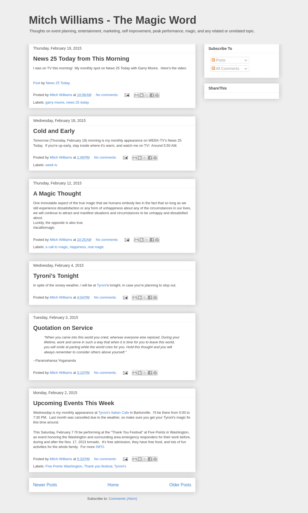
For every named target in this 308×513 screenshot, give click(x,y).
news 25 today (77, 102)
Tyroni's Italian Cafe (113, 413)
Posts (218, 60)
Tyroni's (120, 466)
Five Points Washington (64, 466)
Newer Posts (45, 485)
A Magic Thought (57, 193)
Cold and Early (54, 131)
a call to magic (57, 247)
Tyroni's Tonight (55, 275)
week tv (51, 165)
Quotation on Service (63, 327)
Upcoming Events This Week (73, 403)
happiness (78, 247)
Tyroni (101, 285)
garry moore (55, 102)
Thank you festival (98, 466)
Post (36, 83)
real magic (96, 247)
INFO (100, 447)
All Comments (225, 68)
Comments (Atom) (123, 499)
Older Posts (180, 485)
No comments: (107, 95)
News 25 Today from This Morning (81, 58)
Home (113, 485)
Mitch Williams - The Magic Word (112, 20)
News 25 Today (58, 83)
